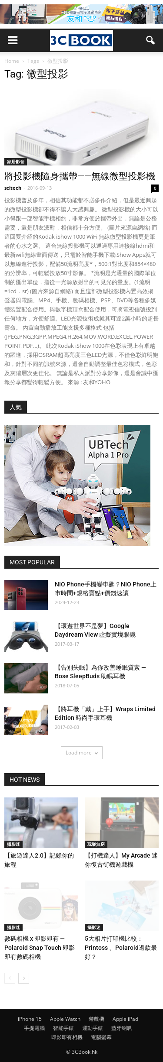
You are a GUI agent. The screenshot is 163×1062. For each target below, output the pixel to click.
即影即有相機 (67, 1037)
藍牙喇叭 (121, 1028)
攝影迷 (13, 844)
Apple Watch (65, 1019)
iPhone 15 (30, 1019)
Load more (82, 752)
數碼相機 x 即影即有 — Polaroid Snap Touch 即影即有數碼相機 (39, 947)
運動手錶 (92, 1028)
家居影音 (15, 162)
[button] (151, 40)
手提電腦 (34, 1028)
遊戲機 (96, 1019)
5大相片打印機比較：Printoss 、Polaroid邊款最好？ (121, 947)
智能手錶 (63, 1028)
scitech (12, 188)
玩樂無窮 (96, 844)
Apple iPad (125, 1019)
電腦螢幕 (101, 1037)
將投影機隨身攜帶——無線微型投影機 (79, 176)
